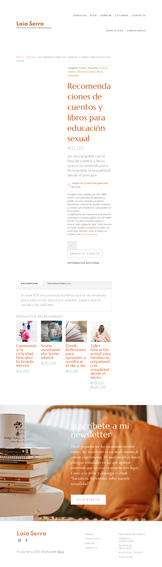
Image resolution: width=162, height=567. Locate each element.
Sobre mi (106, 16)
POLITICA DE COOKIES (131, 553)
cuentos (71, 71)
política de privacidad (86, 234)
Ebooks (31, 57)
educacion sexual (86, 71)
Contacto (139, 16)
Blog (93, 16)
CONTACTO (91, 548)
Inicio (20, 57)
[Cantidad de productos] (72, 245)
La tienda (121, 16)
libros (100, 71)
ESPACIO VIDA (92, 539)
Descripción (29, 284)
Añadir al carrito (85, 253)
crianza (103, 67)
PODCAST (90, 544)
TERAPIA (89, 534)
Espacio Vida (114, 31)
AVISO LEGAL (126, 557)
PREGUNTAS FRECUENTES (132, 534)
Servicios (80, 16)
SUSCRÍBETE (88, 499)
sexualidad (73, 75)
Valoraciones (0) (59, 284)
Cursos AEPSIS (136, 31)
